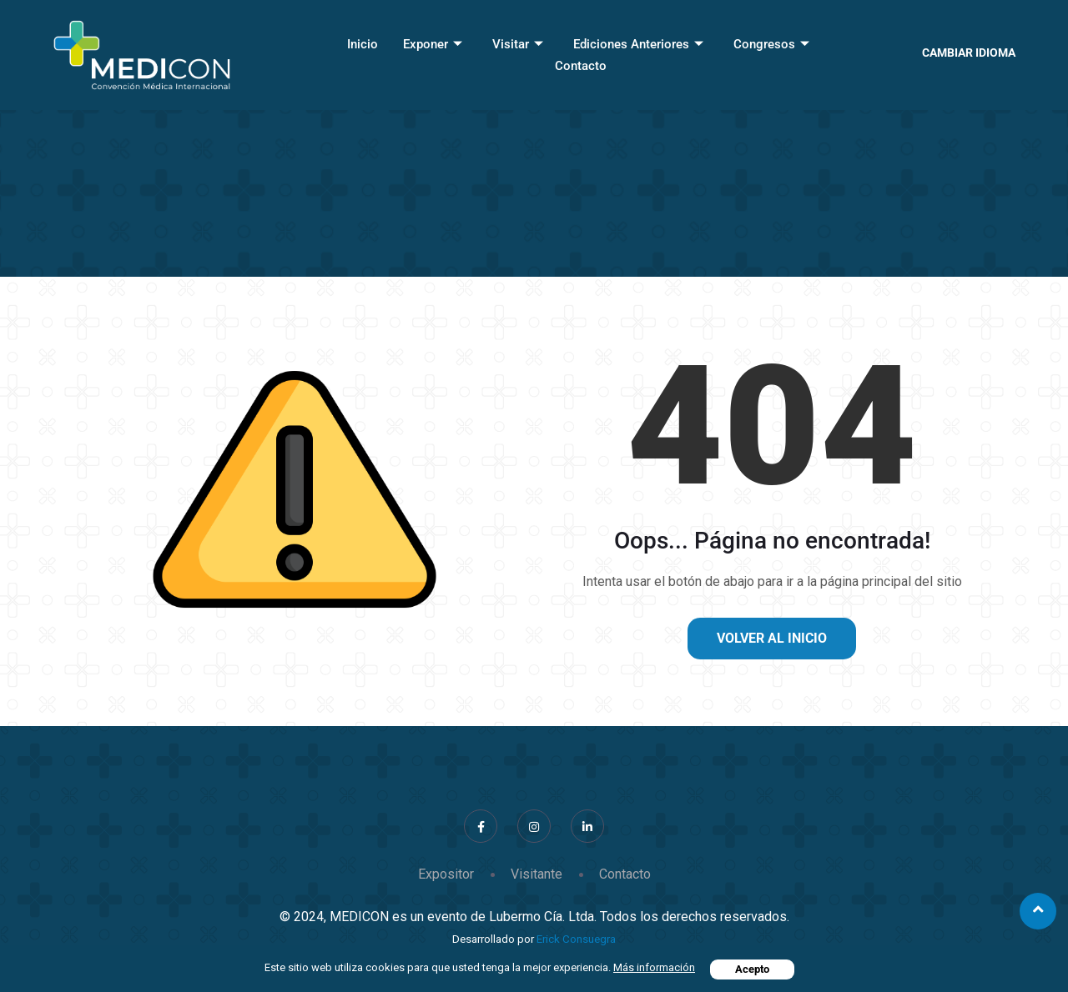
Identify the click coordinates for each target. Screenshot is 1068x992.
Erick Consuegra (576, 939)
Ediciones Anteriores (638, 44)
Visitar (517, 44)
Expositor (446, 874)
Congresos (771, 44)
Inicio (362, 44)
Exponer (432, 44)
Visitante (536, 874)
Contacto (581, 65)
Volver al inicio (772, 638)
